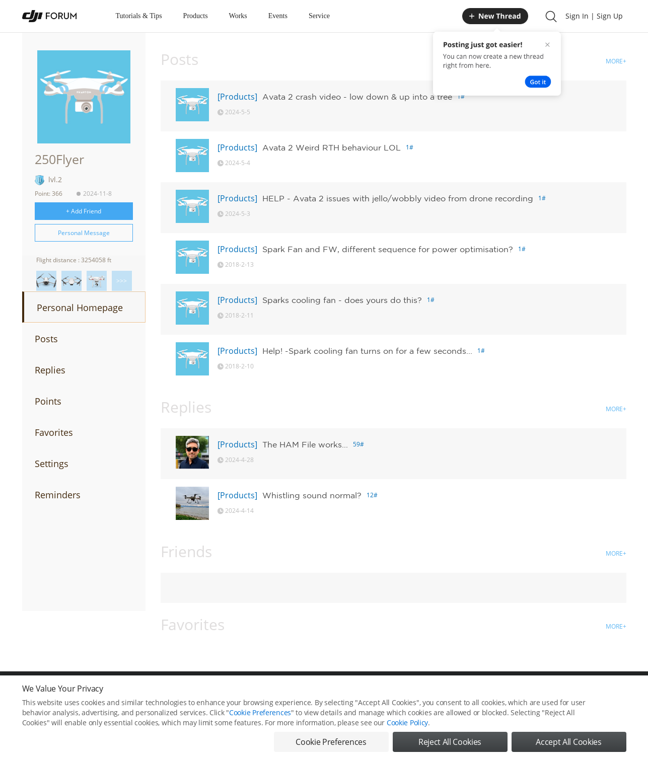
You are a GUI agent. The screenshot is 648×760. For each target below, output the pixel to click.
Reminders (58, 495)
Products (195, 16)
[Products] (237, 96)
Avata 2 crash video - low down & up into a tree (357, 96)
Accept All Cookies (568, 748)
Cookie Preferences (260, 719)
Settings (51, 464)
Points (48, 401)
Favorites (54, 432)
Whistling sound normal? (312, 495)
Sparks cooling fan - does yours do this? (342, 300)
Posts (46, 339)
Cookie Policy (407, 729)
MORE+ (616, 61)
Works (238, 16)
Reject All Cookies (449, 748)
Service (319, 16)
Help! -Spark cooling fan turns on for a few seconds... (367, 350)
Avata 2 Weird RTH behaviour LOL (331, 147)
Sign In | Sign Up (594, 16)
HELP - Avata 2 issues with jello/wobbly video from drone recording (397, 198)
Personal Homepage (80, 307)
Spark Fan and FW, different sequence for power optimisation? (387, 249)
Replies (50, 370)
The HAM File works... (305, 444)
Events (277, 16)
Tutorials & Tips (139, 16)
